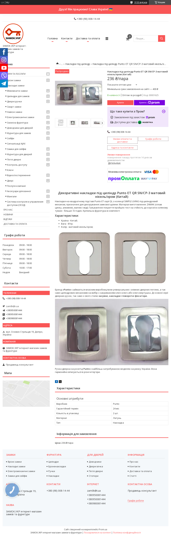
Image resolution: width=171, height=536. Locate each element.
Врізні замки (14, 80)
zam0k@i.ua (12, 306)
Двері (10, 180)
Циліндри (53, 461)
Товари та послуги (14, 73)
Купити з (149, 102)
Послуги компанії (16, 185)
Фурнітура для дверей (19, 154)
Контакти (66, 38)
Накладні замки (15, 85)
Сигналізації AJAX (16, 143)
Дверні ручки (14, 101)
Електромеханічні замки (20, 117)
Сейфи (10, 138)
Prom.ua (103, 529)
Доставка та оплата (88, 38)
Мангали (12, 196)
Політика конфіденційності (127, 532)
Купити (120, 102)
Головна (52, 38)
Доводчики (95, 461)
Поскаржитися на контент (97, 532)
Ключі (10, 170)
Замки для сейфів (16, 149)
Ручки (51, 471)
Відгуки (7, 219)
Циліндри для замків (18, 96)
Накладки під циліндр (77, 64)
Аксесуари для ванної (19, 191)
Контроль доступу (17, 164)
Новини (8, 214)
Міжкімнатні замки (17, 90)
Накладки (53, 475)
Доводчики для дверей (20, 127)
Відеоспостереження (18, 175)
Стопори (93, 475)
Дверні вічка (96, 466)
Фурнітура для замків (19, 133)
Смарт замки (14, 106)
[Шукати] (161, 38)
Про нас (8, 209)
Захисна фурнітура (17, 122)
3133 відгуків (140, 2)
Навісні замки (14, 111)
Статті (132, 475)
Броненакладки (57, 466)
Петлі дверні (14, 159)
